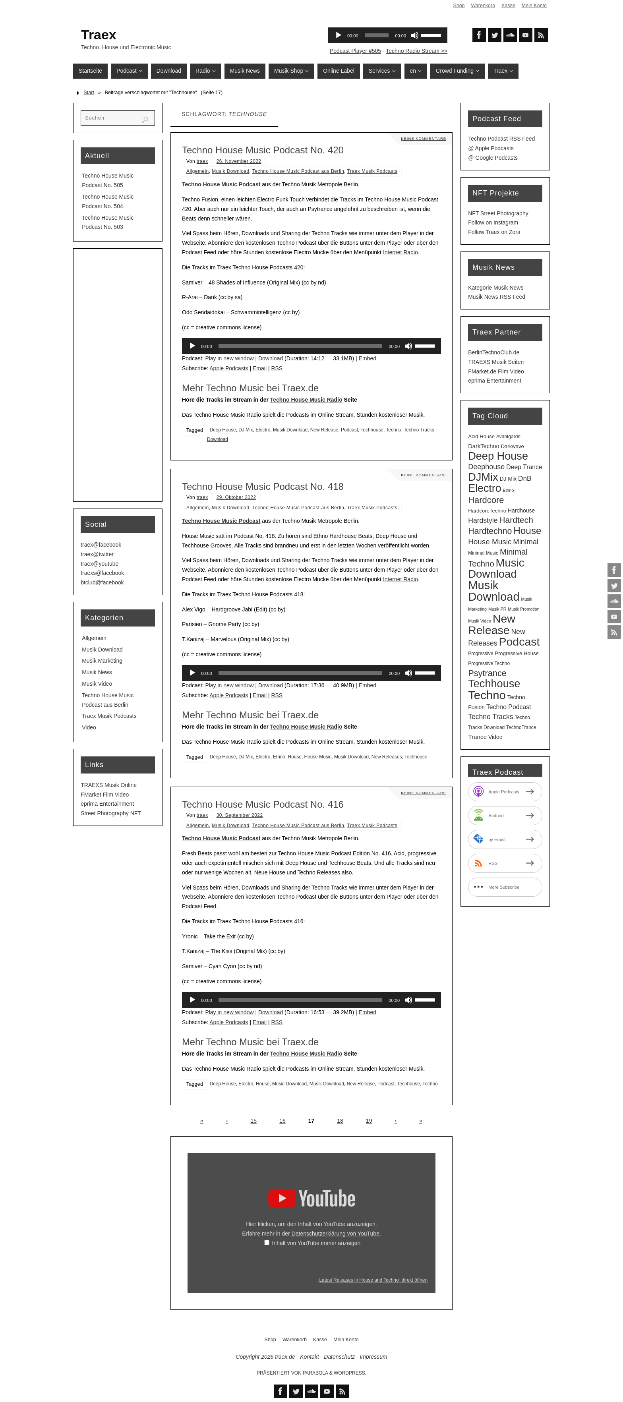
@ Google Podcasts (493, 158)
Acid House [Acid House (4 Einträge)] (481, 436)
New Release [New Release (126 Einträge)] (491, 624)
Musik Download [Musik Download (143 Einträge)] (493, 591)
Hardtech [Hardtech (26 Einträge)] (516, 519)
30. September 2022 (240, 815)
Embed (367, 358)
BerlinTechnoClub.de (493, 352)
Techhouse (371, 430)
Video (89, 727)
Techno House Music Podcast (221, 184)
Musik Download (230, 171)
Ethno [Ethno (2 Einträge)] (508, 490)
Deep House (223, 430)
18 (340, 1121)
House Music (318, 757)
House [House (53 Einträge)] (527, 530)
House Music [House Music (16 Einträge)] (489, 542)
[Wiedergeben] (192, 346)
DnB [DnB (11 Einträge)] (525, 478)
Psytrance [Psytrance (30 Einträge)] (487, 673)
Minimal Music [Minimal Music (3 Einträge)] (483, 553)
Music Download (289, 1084)
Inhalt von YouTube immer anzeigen (316, 1243)
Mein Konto (534, 5)
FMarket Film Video (105, 794)
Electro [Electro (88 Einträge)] (484, 488)
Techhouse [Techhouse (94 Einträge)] (494, 683)
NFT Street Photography (498, 213)
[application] (311, 346)
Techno (393, 430)
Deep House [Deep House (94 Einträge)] (498, 456)
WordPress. (350, 1373)
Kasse (508, 5)
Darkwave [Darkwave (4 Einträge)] (512, 446)
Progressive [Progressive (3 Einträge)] (480, 653)
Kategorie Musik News (495, 287)
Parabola (315, 1373)
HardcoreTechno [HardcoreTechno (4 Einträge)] (487, 511)
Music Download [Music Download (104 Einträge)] (496, 568)
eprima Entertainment (107, 804)
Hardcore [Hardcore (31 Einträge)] (486, 500)
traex (202, 161)
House (295, 757)
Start (88, 92)
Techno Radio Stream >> (416, 51)
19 (369, 1121)
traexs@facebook (102, 573)
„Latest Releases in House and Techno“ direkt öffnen (372, 1280)
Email (260, 368)
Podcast (349, 430)
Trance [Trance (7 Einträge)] (477, 736)
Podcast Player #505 (355, 51)
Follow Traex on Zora (494, 232)
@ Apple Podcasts (491, 148)
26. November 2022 (239, 161)
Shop (458, 5)
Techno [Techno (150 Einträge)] (487, 695)
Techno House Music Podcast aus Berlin (298, 171)
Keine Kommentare (422, 138)
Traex (98, 34)
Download (270, 358)
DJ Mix (245, 430)
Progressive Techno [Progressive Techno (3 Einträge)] (489, 663)
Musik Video (97, 684)
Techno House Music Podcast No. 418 (263, 486)
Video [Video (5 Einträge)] (495, 737)
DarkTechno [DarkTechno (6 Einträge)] (483, 446)
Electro (262, 430)
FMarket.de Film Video (496, 371)
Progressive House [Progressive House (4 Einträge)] (517, 653)
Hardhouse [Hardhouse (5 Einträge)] (521, 510)
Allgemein (197, 171)
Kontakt (309, 1357)
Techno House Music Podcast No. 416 (263, 804)
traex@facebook (101, 544)
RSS (276, 368)
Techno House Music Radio (306, 399)
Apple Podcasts (228, 368)
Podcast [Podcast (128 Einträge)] (519, 641)
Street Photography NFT (111, 813)
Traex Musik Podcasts (372, 171)
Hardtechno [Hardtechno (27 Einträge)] (490, 531)
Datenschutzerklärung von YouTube (335, 1233)
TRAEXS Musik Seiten (496, 362)
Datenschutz (339, 1357)
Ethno (279, 757)
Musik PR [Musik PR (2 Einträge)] (497, 609)
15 (254, 1121)
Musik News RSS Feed (496, 297)
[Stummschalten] (408, 346)
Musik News (97, 672)
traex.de (285, 1357)
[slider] (301, 346)
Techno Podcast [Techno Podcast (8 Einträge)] (508, 707)
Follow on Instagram (493, 222)
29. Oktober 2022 (236, 497)
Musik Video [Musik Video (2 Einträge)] (479, 621)
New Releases (386, 757)
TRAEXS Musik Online (109, 785)
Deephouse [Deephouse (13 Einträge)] (486, 467)
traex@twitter (97, 554)
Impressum (373, 1357)
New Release (324, 430)
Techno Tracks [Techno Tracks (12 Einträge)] (490, 717)
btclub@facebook (102, 582)
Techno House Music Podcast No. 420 (263, 150)
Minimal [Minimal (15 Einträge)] (525, 542)
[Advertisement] (118, 375)
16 (282, 1121)
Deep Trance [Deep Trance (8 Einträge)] (524, 467)
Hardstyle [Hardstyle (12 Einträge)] (482, 520)
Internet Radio (400, 252)
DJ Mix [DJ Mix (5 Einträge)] (508, 479)
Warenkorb (482, 5)
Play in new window (229, 358)
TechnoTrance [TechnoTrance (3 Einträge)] (521, 727)
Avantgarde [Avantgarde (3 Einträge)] (508, 436)
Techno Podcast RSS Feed (501, 138)
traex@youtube (99, 564)
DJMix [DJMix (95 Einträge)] (483, 477)
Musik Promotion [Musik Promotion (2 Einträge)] (523, 609)
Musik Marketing (102, 660)
